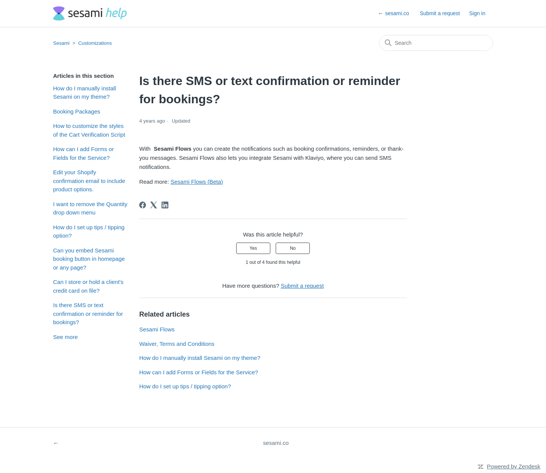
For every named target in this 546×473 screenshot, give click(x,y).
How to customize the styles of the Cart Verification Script (89, 130)
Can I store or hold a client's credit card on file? (88, 286)
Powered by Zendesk (513, 466)
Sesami (61, 43)
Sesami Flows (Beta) (197, 181)
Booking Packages (76, 111)
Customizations (95, 43)
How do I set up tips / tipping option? (88, 231)
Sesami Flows (156, 329)
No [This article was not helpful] (292, 248)
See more (65, 337)
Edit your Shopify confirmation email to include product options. (89, 180)
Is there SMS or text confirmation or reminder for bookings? (88, 313)
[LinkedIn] (165, 205)
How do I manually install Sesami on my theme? (84, 92)
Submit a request (440, 13)
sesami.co (397, 13)
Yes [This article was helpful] (253, 248)
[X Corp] (153, 205)
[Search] (436, 42)
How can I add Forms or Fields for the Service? (83, 153)
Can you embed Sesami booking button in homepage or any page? (89, 259)
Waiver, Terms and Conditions (176, 344)
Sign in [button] (477, 13)
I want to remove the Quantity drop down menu (90, 208)
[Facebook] (142, 205)
